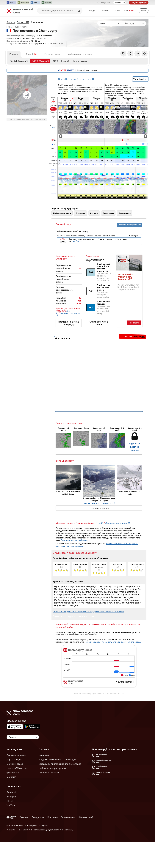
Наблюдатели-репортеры (52, 768)
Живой (31, 54)
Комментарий (86, 817)
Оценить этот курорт (64, 616)
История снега (52, 54)
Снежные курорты (16, 755)
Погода (92, 11)
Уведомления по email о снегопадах (57, 759)
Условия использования (17, 830)
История (94, 213)
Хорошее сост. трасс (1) (117, 523)
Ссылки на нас (68, 817)
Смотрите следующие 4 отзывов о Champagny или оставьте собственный (88, 611)
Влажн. (54, 160)
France (23, 22)
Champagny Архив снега (99, 323)
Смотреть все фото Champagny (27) (99, 503)
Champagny (37, 22)
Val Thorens (77, 241)
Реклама (23, 817)
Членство (44, 755)
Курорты (11, 22)
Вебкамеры (108, 213)
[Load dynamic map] (27, 95)
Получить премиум (139, 3)
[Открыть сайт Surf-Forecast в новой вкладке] (11, 2)
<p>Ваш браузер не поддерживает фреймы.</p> (99, 668)
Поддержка (38, 817)
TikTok (10, 801)
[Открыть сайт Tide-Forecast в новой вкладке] (35, 2)
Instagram (11, 796)
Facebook (12, 792)
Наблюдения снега (62, 213)
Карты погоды (80, 61)
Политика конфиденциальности (45, 830)
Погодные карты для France (74, 540)
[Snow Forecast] (20, 10)
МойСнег (11, 777)
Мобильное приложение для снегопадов (60, 764)
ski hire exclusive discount (77, 70)
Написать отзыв (85, 616)
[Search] (79, 11)
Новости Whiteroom (17, 768)
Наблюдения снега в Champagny (68, 323)
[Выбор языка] (119, 2)
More (53, 127)
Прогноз (13, 54)
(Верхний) (19, 61)
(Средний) (40, 61)
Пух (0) (99, 523)
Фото (117, 11)
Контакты (52, 817)
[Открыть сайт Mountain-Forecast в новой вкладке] (23, 2)
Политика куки (68, 830)
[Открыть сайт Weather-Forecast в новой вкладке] (46, 2)
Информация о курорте (80, 54)
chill (54, 156)
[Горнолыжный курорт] (134, 23)
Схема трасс (125, 213)
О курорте (80, 213)
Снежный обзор (15, 764)
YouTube (11, 805)
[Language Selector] (23, 737)
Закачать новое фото (99, 508)
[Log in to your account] (143, 10)
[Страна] (109, 23)
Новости (106, 11)
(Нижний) (61, 61)
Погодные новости (49, 772)
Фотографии (13, 772)
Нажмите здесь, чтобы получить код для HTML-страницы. (113, 642)
